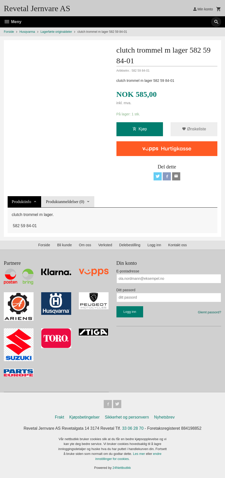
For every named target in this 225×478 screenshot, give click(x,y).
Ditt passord (126, 290)
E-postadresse (127, 271)
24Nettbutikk (122, 468)
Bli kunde (64, 245)
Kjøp (139, 129)
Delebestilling (129, 245)
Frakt (59, 417)
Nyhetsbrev (164, 417)
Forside (9, 32)
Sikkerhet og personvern (127, 417)
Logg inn (154, 245)
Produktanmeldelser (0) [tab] (65, 201)
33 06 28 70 (133, 428)
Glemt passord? (209, 312)
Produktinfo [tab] (21, 201)
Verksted (105, 245)
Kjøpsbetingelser (84, 417)
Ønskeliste (194, 129)
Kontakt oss (177, 245)
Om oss (85, 245)
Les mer (139, 454)
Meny (12, 22)
